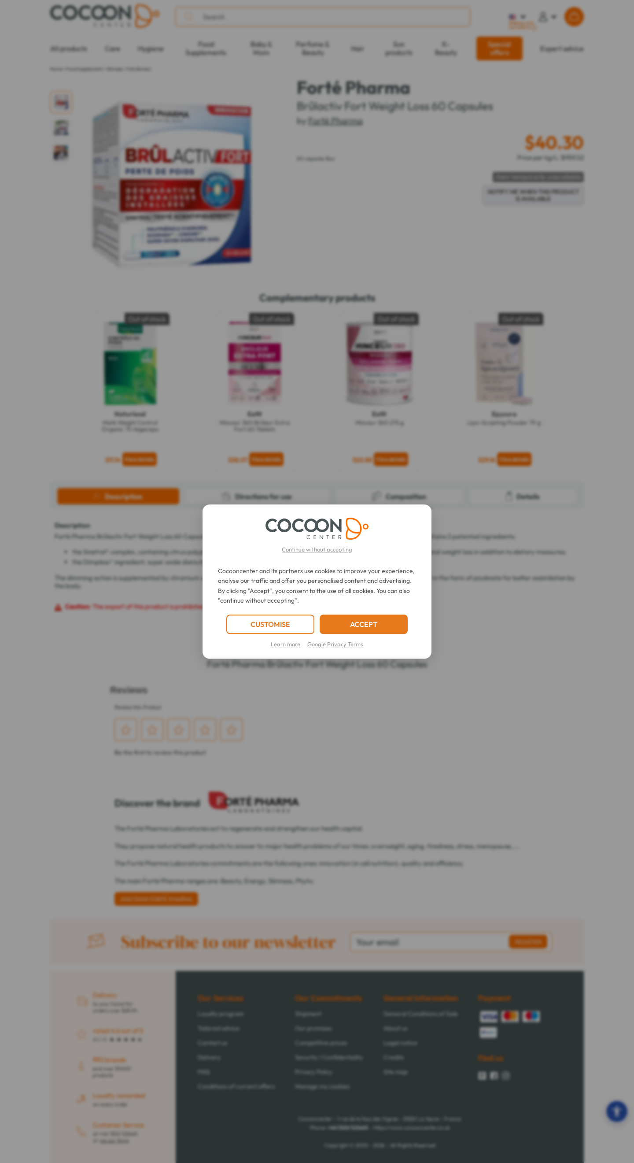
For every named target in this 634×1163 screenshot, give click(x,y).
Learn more (285, 644)
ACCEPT (363, 624)
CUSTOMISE (270, 624)
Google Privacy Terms (335, 644)
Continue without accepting (317, 549)
